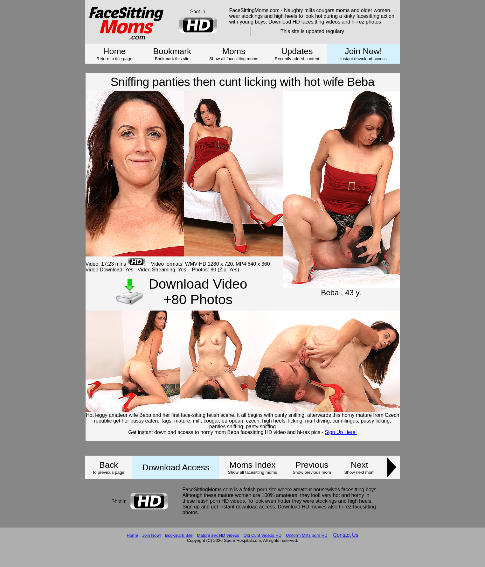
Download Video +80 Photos (198, 291)
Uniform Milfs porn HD (307, 535)
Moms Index (252, 465)
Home (114, 51)
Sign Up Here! (341, 432)
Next (359, 465)
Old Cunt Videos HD (263, 535)
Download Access (175, 467)
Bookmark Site (179, 535)
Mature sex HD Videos (218, 535)
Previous (312, 465)
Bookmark (172, 51)
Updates (297, 51)
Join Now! (363, 51)
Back (108, 465)
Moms (234, 51)
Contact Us (345, 535)
